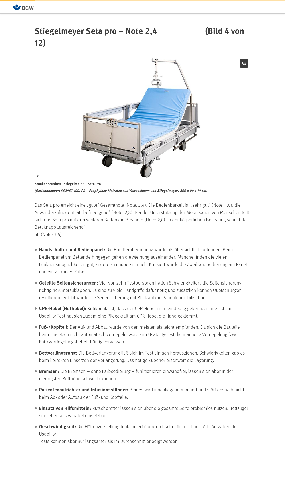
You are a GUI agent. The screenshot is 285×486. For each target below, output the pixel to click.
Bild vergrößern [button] (244, 63)
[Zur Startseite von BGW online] (23, 7)
